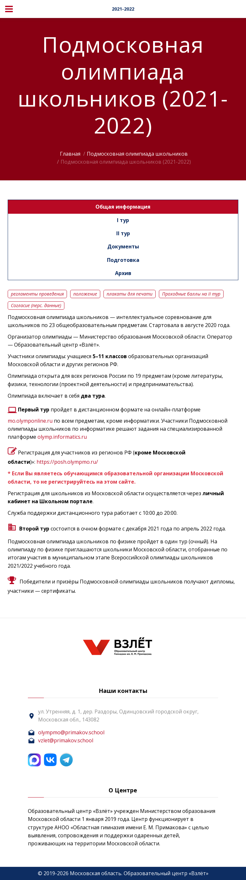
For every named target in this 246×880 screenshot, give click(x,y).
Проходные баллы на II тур (191, 294)
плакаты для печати (129, 294)
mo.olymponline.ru (30, 420)
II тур (123, 233)
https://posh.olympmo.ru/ (67, 461)
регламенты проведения (37, 294)
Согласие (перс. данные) (36, 305)
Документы (123, 246)
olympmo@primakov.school (71, 732)
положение (85, 294)
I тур (123, 220)
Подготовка (123, 259)
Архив (123, 273)
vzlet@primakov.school (65, 740)
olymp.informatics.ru (62, 436)
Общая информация (123, 206)
